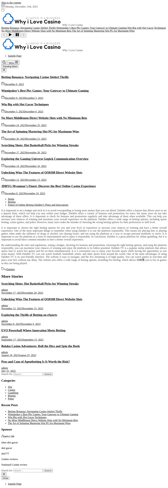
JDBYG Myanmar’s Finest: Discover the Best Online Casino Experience (48, 186)
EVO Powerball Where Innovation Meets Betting (33, 330)
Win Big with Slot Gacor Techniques (25, 104)
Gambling (13, 392)
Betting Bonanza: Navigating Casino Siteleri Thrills (35, 77)
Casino (11, 389)
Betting (12, 395)
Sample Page (14, 55)
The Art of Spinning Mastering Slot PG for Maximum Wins (40, 131)
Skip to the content (11, 2)
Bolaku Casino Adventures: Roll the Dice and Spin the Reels (40, 346)
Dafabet (10, 269)
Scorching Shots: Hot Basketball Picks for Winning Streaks (40, 145)
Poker (11, 398)
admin (4, 289)
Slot (10, 387)
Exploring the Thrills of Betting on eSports (29, 315)
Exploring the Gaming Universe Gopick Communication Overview (45, 158)
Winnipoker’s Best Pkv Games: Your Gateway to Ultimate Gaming (45, 90)
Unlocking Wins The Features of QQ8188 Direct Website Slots (41, 172)
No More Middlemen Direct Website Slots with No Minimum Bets (44, 118)
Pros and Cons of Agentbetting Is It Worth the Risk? (35, 361)
